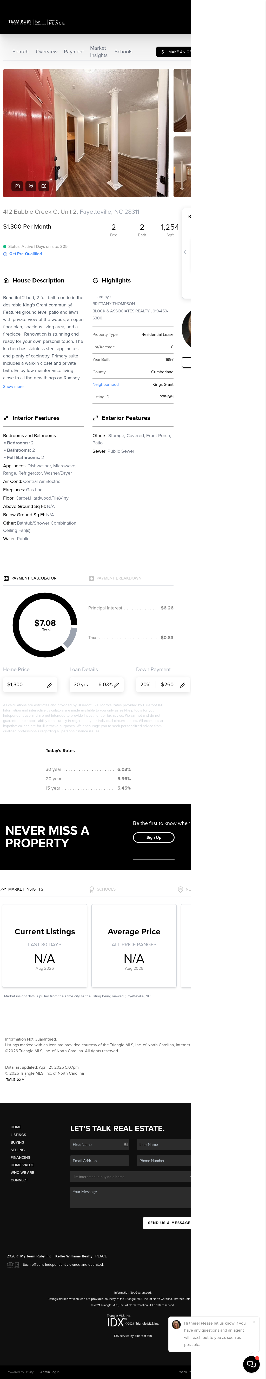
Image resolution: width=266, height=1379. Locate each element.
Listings (18, 1135)
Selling (18, 1150)
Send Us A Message (169, 1223)
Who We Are (22, 1172)
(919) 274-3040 (237, 1182)
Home (16, 1127)
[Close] (254, 1322)
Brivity (29, 1372)
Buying (17, 1142)
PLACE (101, 1256)
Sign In (245, 5)
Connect (19, 1180)
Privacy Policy (186, 1372)
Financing (20, 1157)
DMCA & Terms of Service (221, 1372)
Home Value (22, 1165)
